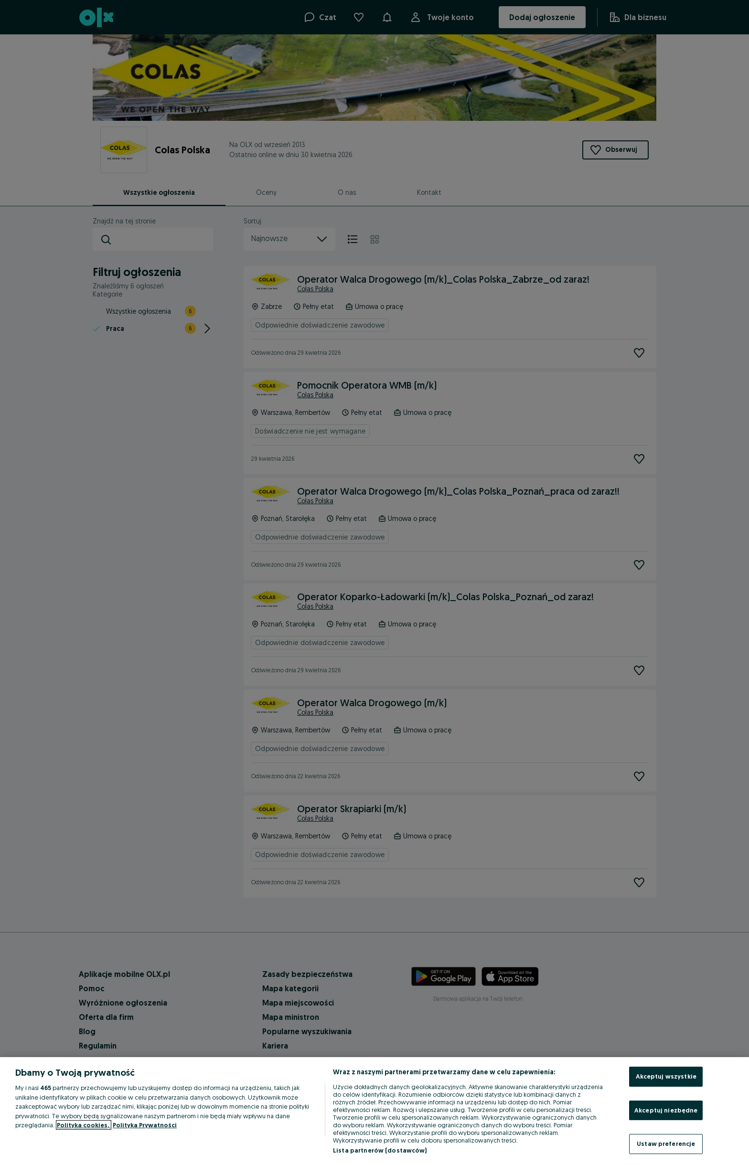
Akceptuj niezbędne (665, 1110)
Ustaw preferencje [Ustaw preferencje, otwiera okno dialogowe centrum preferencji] (666, 1143)
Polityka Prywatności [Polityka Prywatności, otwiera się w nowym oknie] (145, 1125)
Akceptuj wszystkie (666, 1076)
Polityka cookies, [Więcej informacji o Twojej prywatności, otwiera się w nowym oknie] (83, 1125)
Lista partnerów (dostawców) (380, 1150)
